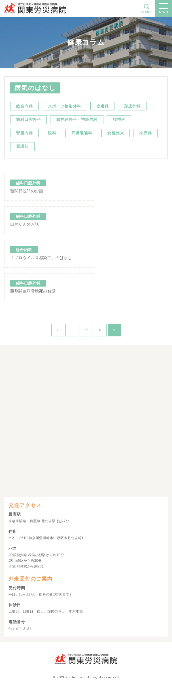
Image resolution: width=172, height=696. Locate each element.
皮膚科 (102, 106)
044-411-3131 (20, 629)
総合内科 (24, 106)
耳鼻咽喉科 (81, 133)
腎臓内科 (24, 133)
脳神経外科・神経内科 (76, 119)
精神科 (119, 119)
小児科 (145, 133)
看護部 (22, 146)
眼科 (52, 133)
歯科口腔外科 (28, 119)
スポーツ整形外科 (64, 106)
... (71, 330)
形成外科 (132, 106)
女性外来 (115, 133)
